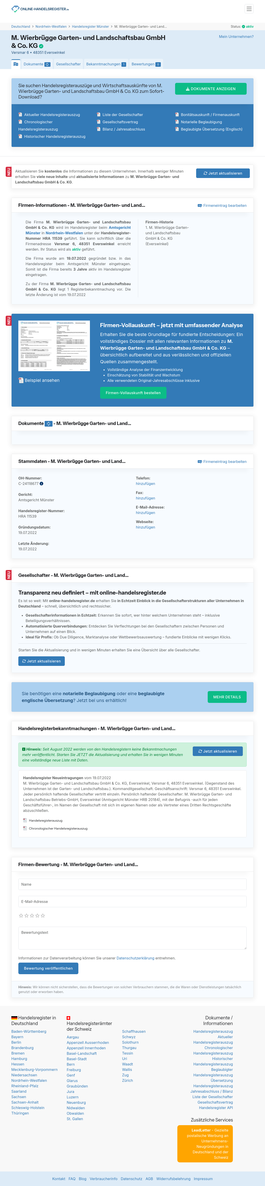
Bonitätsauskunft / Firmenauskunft (207, 114)
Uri (124, 1058)
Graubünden (77, 1086)
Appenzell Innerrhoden (86, 1048)
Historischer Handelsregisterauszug (51, 136)
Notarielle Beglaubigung (198, 122)
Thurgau (129, 1047)
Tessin (127, 1053)
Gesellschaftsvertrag (117, 122)
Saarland (18, 1091)
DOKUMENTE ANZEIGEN (211, 88)
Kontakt (58, 1178)
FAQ (72, 1178)
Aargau (73, 1037)
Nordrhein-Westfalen (51, 26)
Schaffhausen (134, 1031)
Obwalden (75, 1113)
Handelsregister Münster (90, 26)
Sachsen (18, 1097)
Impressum (203, 1178)
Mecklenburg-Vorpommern (34, 1069)
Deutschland (20, 26)
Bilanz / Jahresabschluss (121, 129)
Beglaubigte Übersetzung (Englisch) (209, 129)
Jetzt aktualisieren (223, 173)
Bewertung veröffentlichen (48, 968)
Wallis (127, 1069)
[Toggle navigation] (249, 8)
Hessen (17, 1064)
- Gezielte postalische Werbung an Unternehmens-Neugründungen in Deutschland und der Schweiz (207, 1144)
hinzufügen (145, 483)
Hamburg (19, 1058)
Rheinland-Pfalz (24, 1086)
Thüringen (20, 1113)
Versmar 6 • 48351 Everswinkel (38, 52)
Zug (125, 1075)
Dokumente (38, 64)
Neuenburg (76, 1102)
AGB (149, 1178)
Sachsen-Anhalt (25, 1102)
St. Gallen (75, 1119)
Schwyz (129, 1037)
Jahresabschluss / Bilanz (211, 1091)
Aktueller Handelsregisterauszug (49, 114)
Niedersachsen (24, 1075)
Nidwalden (76, 1108)
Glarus (72, 1080)
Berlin (16, 1042)
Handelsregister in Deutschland (33, 1020)
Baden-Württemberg (28, 1031)
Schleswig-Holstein (27, 1107)
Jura (70, 1091)
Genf (71, 1075)
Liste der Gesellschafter (120, 114)
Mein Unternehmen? (236, 36)
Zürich (127, 1080)
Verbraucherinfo (104, 1178)
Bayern (17, 1037)
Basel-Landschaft (81, 1053)
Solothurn (130, 1042)
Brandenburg (22, 1047)
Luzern (72, 1097)
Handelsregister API (216, 1107)
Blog (83, 1178)
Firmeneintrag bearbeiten (222, 205)
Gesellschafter (68, 64)
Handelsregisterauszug (43, 820)
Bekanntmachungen (107, 64)
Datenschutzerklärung (135, 958)
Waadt (127, 1064)
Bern (71, 1064)
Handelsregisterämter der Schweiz (89, 1024)
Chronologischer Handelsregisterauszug (55, 828)
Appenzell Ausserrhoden (88, 1042)
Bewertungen (147, 64)
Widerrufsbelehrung (173, 1178)
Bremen (17, 1053)
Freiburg (74, 1069)
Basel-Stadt (77, 1059)
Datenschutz (131, 1178)
